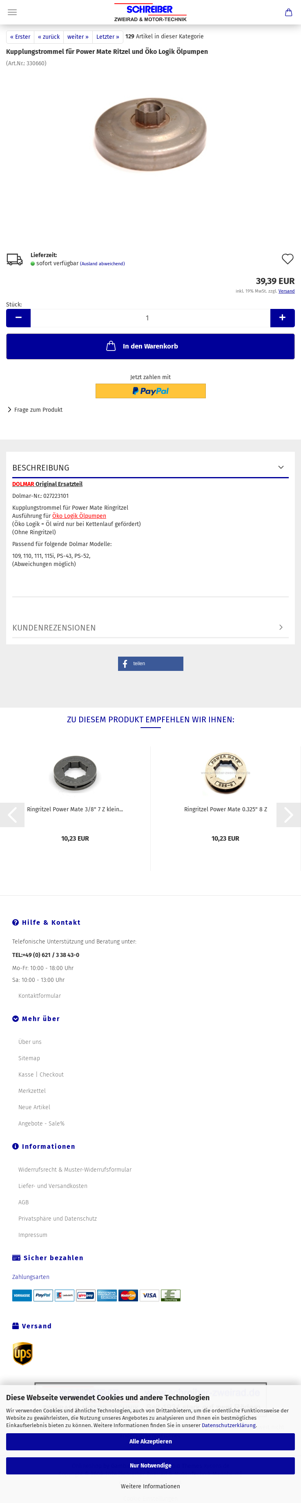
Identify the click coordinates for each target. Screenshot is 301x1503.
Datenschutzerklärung (229, 1425)
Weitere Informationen (150, 1486)
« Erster (20, 36)
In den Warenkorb (141, 345)
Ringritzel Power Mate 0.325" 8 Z (225, 809)
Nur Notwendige (151, 1465)
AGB (23, 1202)
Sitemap (29, 1058)
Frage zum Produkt (38, 409)
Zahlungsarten (30, 1277)
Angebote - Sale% (41, 1123)
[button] (150, 664)
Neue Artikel (34, 1107)
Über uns (30, 1042)
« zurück (49, 36)
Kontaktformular (39, 995)
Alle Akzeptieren (150, 1441)
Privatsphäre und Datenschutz (57, 1218)
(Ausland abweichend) (102, 263)
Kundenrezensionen (54, 628)
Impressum (32, 1235)
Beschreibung (40, 468)
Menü (12, 12)
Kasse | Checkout (41, 1074)
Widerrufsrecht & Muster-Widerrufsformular (75, 1169)
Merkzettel (32, 1091)
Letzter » (107, 36)
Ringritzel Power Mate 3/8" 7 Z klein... (75, 809)
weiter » (78, 36)
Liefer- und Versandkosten (52, 1186)
